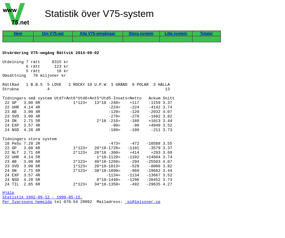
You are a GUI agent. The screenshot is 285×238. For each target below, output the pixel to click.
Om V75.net (53, 33)
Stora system (141, 33)
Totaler (206, 33)
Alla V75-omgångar (97, 33)
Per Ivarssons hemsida (27, 231)
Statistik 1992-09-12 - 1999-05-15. (42, 226)
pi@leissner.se (142, 231)
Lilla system (176, 33)
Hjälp (8, 220)
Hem (18, 33)
